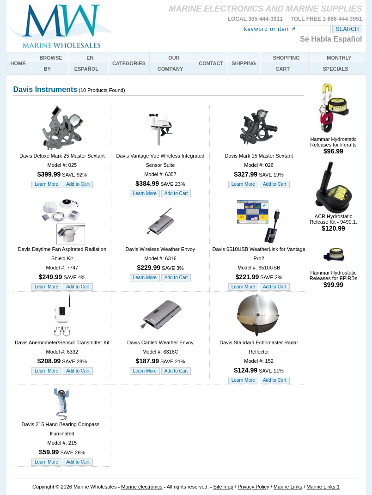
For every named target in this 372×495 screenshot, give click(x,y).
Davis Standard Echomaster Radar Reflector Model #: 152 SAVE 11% (259, 353)
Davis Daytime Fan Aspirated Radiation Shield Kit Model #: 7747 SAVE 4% (62, 260)
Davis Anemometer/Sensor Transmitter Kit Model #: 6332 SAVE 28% (62, 348)
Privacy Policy (253, 486)
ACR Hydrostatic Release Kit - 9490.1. (333, 220)
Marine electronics (141, 486)
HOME (18, 63)
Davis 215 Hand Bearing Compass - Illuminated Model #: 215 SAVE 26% (62, 435)
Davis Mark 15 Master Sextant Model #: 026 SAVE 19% (259, 162)
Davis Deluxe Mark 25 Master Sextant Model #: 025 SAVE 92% (62, 162)
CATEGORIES (129, 63)
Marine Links (288, 486)
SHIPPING (244, 63)
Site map (223, 486)
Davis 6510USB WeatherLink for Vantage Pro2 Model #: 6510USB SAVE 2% (258, 260)
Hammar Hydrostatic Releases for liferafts (333, 143)
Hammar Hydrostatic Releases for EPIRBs (333, 276)
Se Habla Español (331, 39)
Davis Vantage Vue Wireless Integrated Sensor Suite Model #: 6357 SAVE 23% (160, 167)
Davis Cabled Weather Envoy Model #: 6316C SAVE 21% (160, 348)
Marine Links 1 (323, 486)
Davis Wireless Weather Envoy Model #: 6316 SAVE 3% (160, 255)
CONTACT (211, 63)
